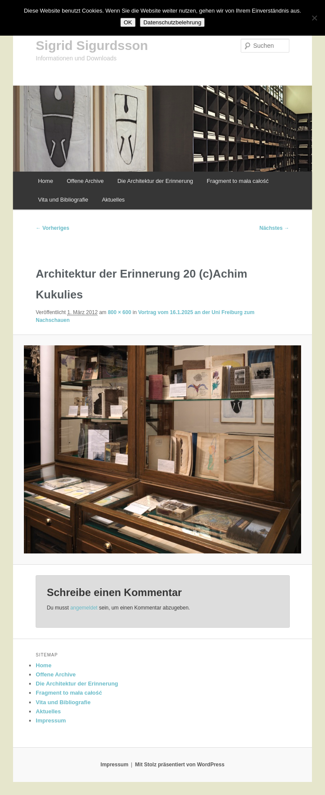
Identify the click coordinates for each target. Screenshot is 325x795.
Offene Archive (85, 181)
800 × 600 (119, 312)
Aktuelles (113, 199)
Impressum (51, 720)
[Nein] (314, 17)
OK (128, 22)
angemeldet (84, 608)
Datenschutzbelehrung (172, 22)
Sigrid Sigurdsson (92, 45)
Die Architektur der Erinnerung (155, 181)
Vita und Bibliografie (63, 199)
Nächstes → (274, 228)
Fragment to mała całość (238, 181)
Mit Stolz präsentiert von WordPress (180, 765)
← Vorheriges (52, 228)
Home (45, 181)
